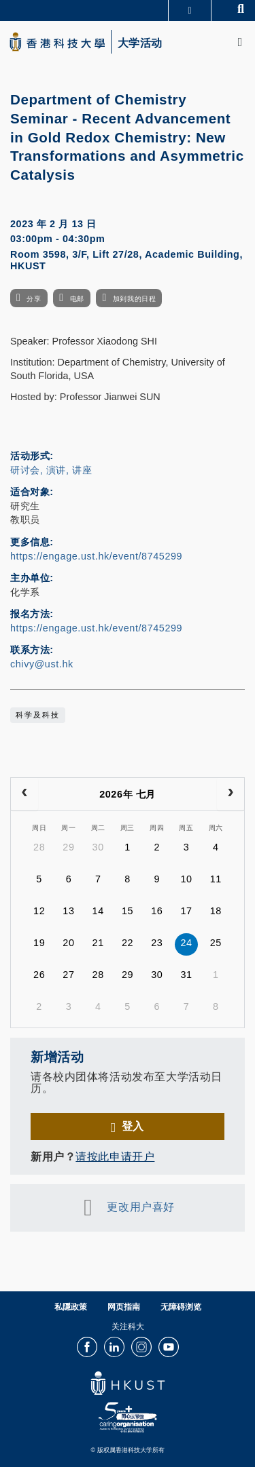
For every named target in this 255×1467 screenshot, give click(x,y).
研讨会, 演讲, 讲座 (51, 470)
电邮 (77, 298)
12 (39, 910)
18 (216, 910)
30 (98, 847)
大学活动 (140, 43)
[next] (230, 794)
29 (68, 847)
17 (186, 910)
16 (157, 910)
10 (186, 879)
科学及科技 (38, 715)
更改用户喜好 (140, 1207)
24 (186, 942)
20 (68, 942)
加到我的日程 (134, 298)
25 (216, 942)
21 (98, 942)
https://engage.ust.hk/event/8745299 (96, 556)
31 (186, 974)
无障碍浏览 (180, 1307)
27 (68, 974)
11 (216, 879)
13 (68, 910)
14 (98, 910)
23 (157, 942)
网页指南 (123, 1307)
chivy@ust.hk (41, 664)
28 (39, 847)
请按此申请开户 (114, 1156)
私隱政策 (70, 1307)
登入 (133, 1126)
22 (127, 942)
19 (39, 942)
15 (127, 910)
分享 (34, 298)
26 (39, 974)
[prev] (24, 794)
